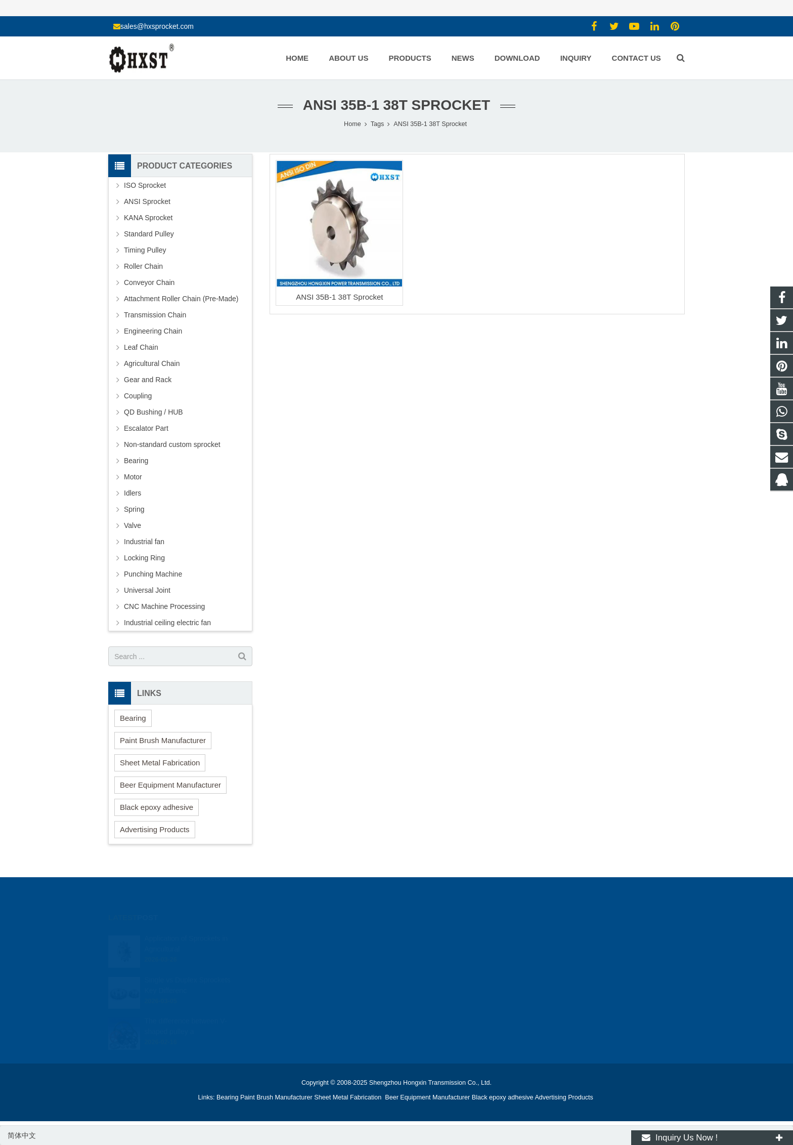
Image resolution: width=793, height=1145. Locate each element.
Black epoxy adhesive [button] (156, 807)
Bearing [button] (133, 718)
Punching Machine (153, 574)
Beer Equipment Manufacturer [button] (170, 785)
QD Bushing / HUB (153, 412)
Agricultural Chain (152, 363)
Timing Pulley (145, 250)
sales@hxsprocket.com (157, 26)
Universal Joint (147, 590)
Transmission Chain (155, 315)
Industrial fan (144, 542)
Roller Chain (143, 266)
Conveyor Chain (149, 282)
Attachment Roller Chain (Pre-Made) (181, 299)
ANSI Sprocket (147, 201)
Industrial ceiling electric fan (167, 623)
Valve (132, 525)
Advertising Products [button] (155, 829)
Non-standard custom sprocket (172, 444)
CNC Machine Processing (164, 606)
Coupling (138, 396)
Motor (133, 477)
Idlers (132, 493)
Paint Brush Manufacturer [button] (163, 740)
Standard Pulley (149, 234)
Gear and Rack (147, 380)
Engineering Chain (153, 331)
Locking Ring (144, 558)
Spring (134, 509)
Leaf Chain (141, 347)
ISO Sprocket (145, 185)
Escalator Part (146, 428)
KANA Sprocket (148, 218)
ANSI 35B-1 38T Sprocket (339, 297)
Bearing (136, 461)
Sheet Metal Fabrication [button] (160, 762)
